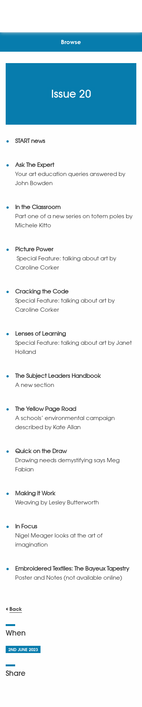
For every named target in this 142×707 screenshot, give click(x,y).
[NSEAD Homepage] (71, 14)
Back (15, 609)
